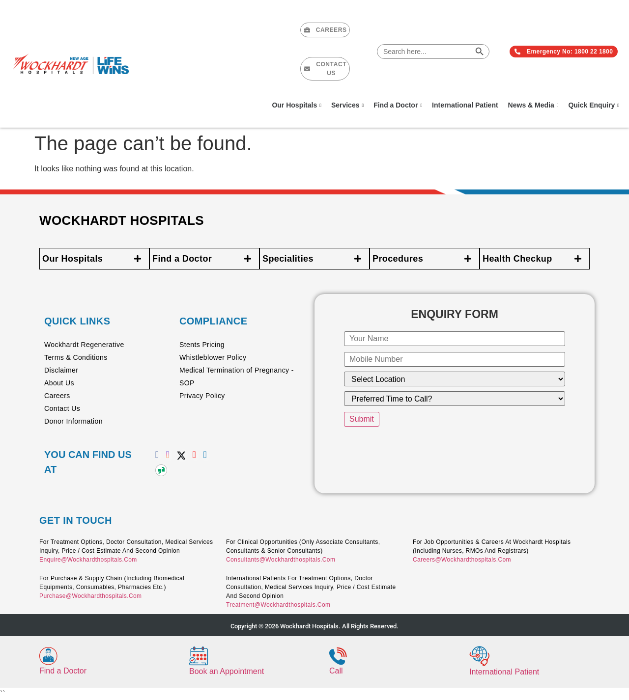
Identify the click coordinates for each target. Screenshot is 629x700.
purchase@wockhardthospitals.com (90, 595)
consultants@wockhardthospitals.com (280, 559)
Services (347, 105)
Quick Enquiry (593, 105)
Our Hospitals (296, 105)
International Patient (465, 105)
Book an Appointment (226, 671)
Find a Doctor (397, 105)
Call (336, 671)
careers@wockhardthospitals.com (462, 559)
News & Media (533, 105)
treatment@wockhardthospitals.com (278, 604)
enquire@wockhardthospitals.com (88, 559)
